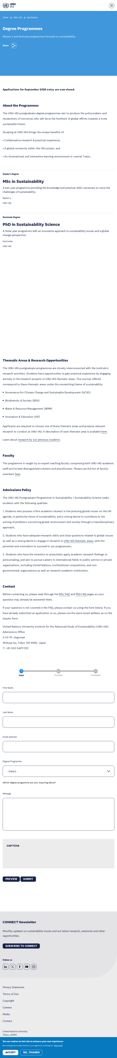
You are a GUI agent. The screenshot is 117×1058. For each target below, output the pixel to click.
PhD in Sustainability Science (31, 224)
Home (5, 17)
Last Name (8, 712)
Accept (10, 1052)
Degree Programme (12, 761)
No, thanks (31, 1052)
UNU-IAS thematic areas (78, 540)
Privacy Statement (13, 987)
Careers (7, 1007)
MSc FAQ (64, 594)
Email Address (10, 737)
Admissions (32, 17)
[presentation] (32, 857)
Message (7, 793)
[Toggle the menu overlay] (111, 5)
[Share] (14, 45)
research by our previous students (39, 439)
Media (6, 1014)
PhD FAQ (81, 594)
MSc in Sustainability (23, 181)
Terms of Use (10, 994)
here (104, 431)
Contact (7, 1021)
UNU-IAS (17, 17)
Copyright (8, 1000)
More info (58, 1045)
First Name (8, 688)
